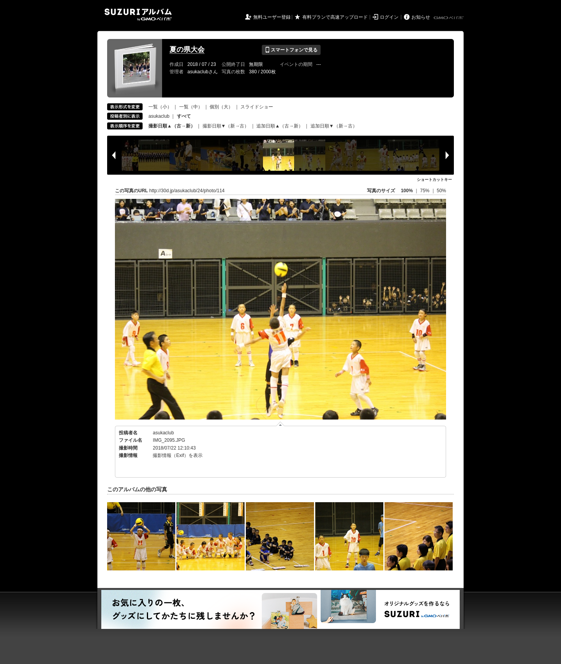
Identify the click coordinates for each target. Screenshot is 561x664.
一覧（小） (160, 107)
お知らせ (420, 17)
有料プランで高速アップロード (335, 17)
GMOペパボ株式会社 (449, 18)
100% (407, 190)
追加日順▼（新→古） (333, 126)
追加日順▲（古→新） (279, 126)
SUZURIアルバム (138, 14)
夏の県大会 (187, 49)
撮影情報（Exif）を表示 (178, 455)
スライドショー (256, 107)
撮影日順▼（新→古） (226, 126)
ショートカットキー (434, 179)
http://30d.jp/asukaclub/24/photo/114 (186, 190)
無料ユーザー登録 (272, 17)
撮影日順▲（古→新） (171, 126)
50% (441, 190)
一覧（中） (191, 107)
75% (425, 190)
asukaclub (158, 116)
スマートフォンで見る (291, 50)
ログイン (389, 17)
